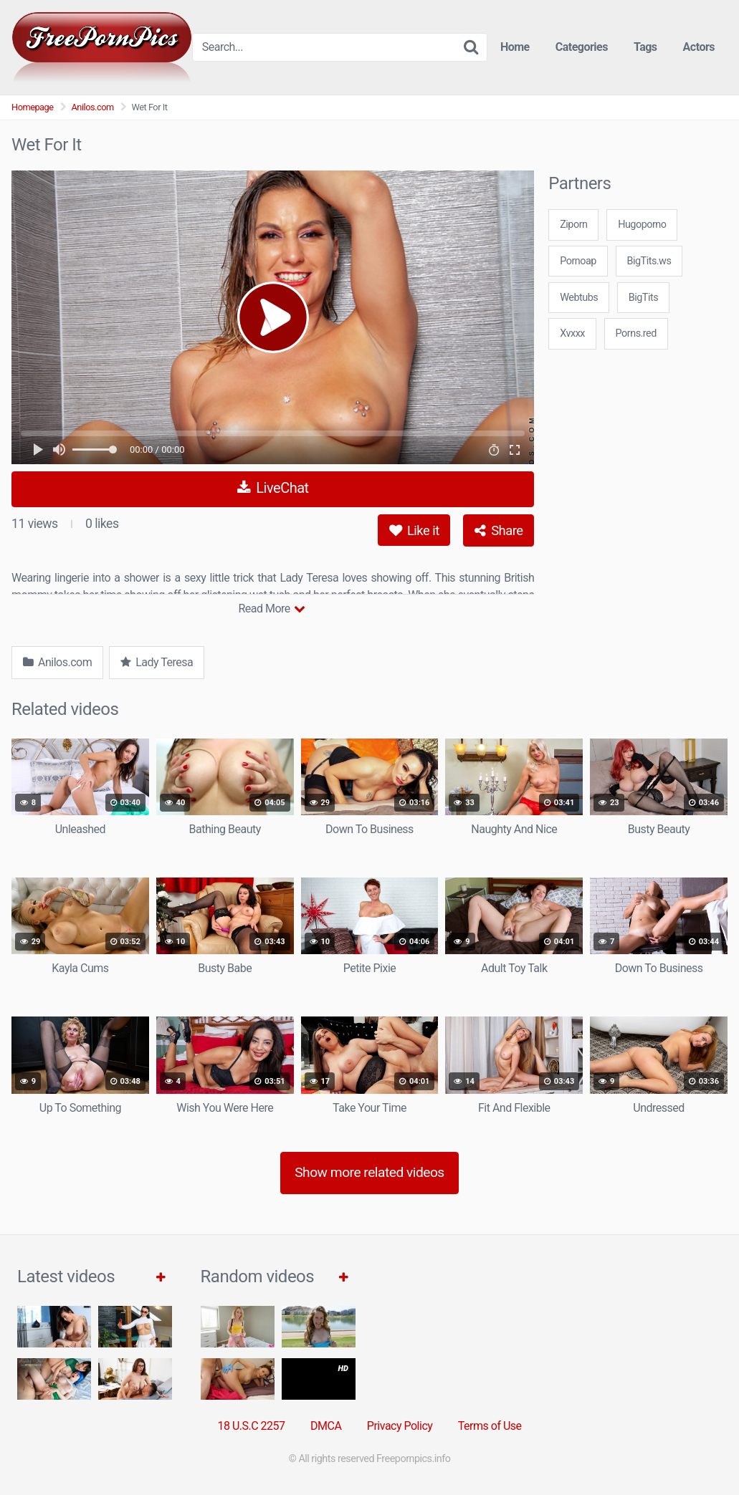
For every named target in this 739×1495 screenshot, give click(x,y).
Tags (645, 47)
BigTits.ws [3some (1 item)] (649, 261)
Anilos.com (93, 107)
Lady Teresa (156, 662)
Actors (699, 47)
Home (515, 47)
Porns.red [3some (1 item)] (636, 333)
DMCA (325, 1426)
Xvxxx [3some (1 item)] (572, 333)
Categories (582, 47)
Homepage (32, 107)
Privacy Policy (400, 1426)
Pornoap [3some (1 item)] (578, 261)
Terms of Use (490, 1426)
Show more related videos (369, 1172)
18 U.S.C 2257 (251, 1426)
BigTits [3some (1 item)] (643, 298)
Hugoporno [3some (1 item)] (642, 224)
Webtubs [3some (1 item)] (579, 298)
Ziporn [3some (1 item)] (573, 224)
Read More (271, 608)
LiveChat (273, 487)
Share (499, 530)
